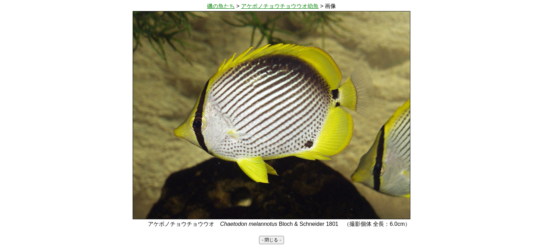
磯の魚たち (221, 6)
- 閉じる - (271, 239)
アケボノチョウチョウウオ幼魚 (280, 6)
